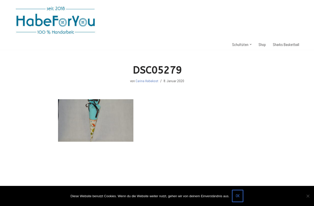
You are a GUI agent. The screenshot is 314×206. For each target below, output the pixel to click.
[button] (251, 44)
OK (238, 195)
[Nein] (307, 195)
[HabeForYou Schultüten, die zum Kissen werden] (55, 20)
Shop (262, 44)
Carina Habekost (147, 81)
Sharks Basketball (286, 44)
